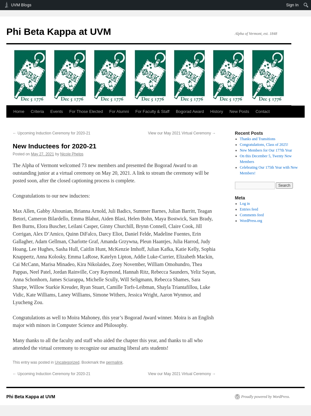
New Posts (239, 111)
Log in (245, 203)
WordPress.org (251, 220)
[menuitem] (306, 5)
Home (18, 111)
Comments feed (252, 215)
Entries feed (249, 209)
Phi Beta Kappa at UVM (58, 31)
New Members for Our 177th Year (266, 150)
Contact (262, 111)
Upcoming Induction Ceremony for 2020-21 (51, 133)
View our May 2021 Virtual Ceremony (182, 133)
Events (56, 111)
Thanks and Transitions (257, 139)
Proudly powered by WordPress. (265, 396)
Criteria (37, 111)
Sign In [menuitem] (292, 5)
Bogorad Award (190, 111)
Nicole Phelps (71, 154)
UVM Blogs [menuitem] (21, 5)
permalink (114, 362)
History (216, 111)
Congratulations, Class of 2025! (264, 144)
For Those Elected (86, 111)
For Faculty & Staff (152, 111)
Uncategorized (67, 362)
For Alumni (119, 111)
